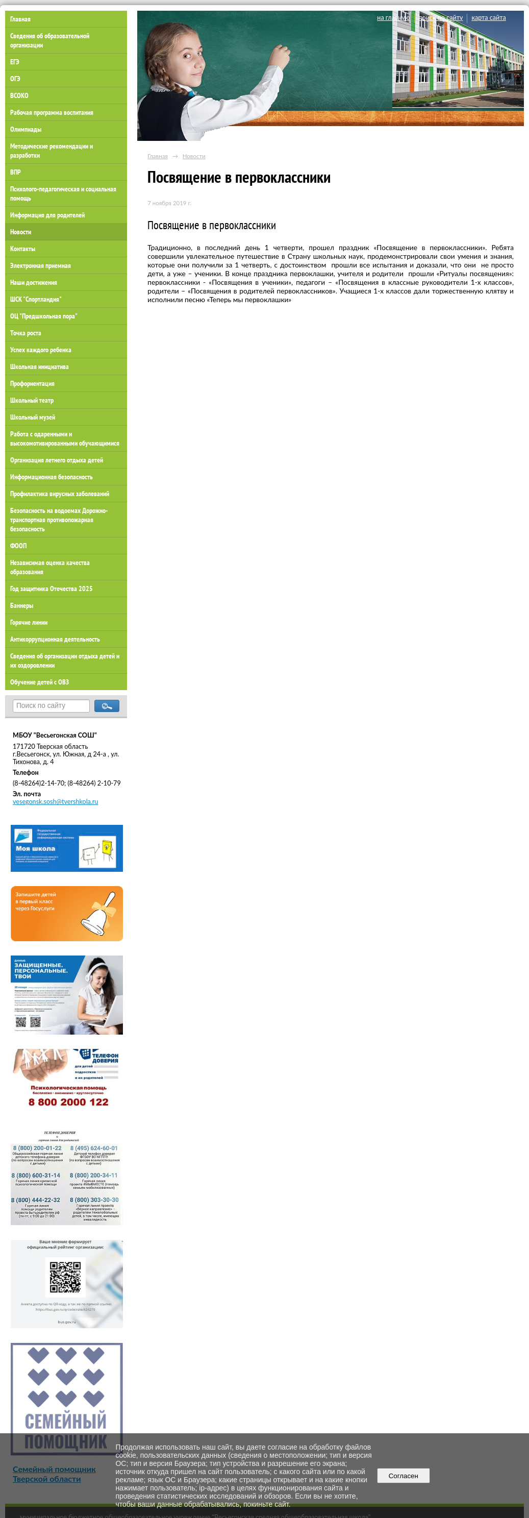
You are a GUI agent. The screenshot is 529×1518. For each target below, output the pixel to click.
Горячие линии (28, 622)
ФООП (18, 545)
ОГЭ (15, 78)
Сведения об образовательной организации (49, 40)
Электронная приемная (40, 265)
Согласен (403, 1476)
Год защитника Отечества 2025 (51, 588)
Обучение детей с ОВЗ (39, 682)
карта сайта (488, 17)
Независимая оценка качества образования (50, 567)
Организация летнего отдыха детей (56, 459)
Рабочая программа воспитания (51, 112)
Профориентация (32, 383)
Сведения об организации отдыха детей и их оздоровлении (64, 660)
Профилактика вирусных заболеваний (59, 493)
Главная (157, 156)
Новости (20, 231)
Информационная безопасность (51, 476)
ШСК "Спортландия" (36, 299)
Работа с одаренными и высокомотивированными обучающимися (64, 438)
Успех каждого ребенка (40, 349)
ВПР (15, 172)
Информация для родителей (47, 214)
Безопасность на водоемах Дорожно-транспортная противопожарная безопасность (59, 519)
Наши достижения (33, 282)
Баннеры (21, 605)
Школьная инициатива (39, 366)
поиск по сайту (441, 17)
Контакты (22, 248)
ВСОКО (19, 95)
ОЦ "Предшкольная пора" (44, 316)
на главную (393, 17)
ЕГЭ (14, 61)
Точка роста (25, 332)
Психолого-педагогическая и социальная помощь (63, 193)
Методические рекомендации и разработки (51, 150)
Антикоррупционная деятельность (55, 639)
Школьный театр (32, 400)
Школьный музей (32, 417)
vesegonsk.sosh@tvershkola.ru (55, 801)
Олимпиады (25, 129)
